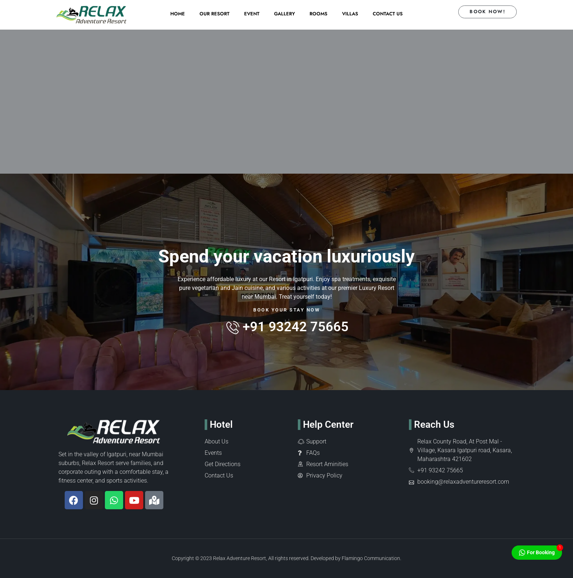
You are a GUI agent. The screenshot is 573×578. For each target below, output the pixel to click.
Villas (350, 13)
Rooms (318, 13)
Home (177, 13)
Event (251, 13)
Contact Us (388, 13)
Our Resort (214, 13)
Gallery (284, 13)
